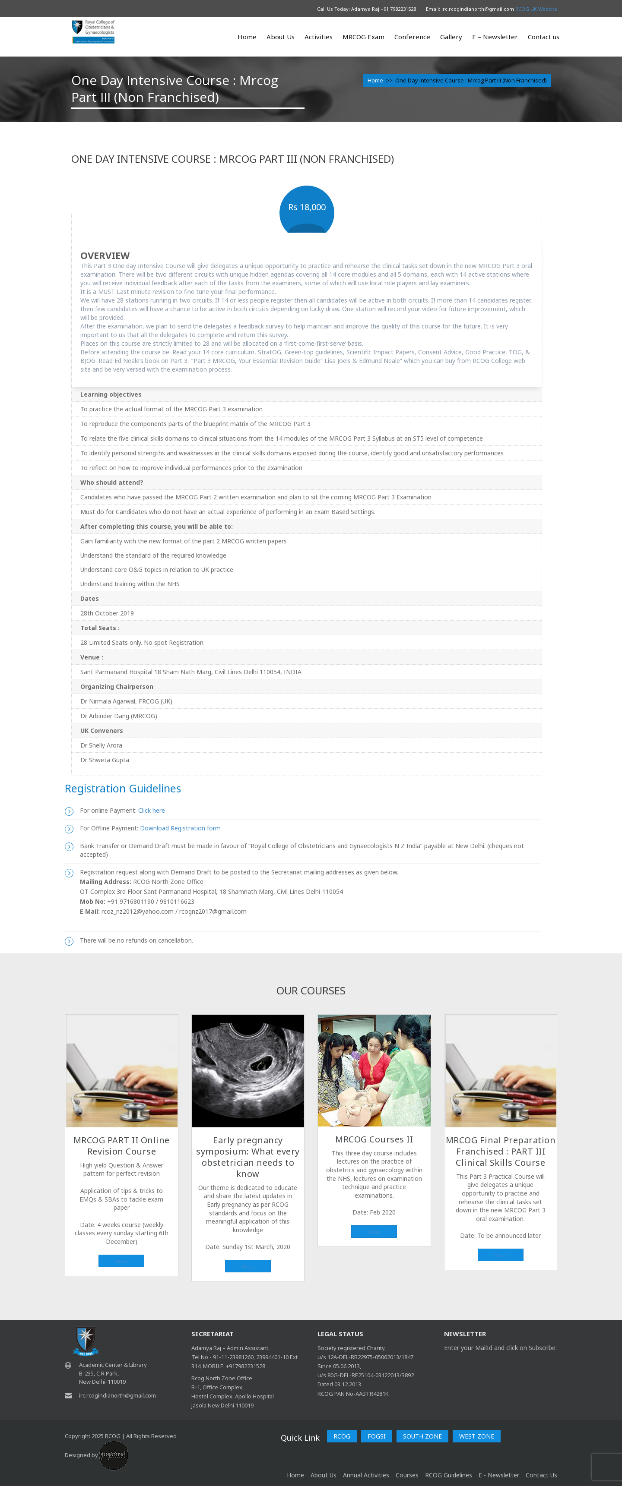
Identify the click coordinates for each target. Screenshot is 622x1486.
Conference (412, 36)
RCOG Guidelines (448, 1475)
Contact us (543, 36)
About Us (281, 36)
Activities (319, 36)
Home (247, 36)
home (295, 1475)
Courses (407, 1475)
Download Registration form (180, 828)
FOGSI (377, 1436)
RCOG (341, 1436)
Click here (150, 810)
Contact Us (541, 1475)
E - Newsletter (499, 1475)
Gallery (451, 36)
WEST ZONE (476, 1436)
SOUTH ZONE (422, 1436)
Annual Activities (366, 1475)
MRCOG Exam (363, 36)
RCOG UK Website (536, 9)
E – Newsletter (495, 36)
